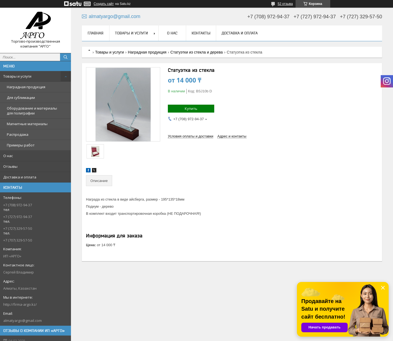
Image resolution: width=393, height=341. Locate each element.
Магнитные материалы (27, 123)
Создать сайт (104, 4)
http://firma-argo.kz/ (20, 304)
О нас (8, 155)
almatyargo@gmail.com (22, 320)
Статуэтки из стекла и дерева (196, 52)
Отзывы (10, 166)
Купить (191, 108)
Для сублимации (21, 97)
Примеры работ (21, 145)
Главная (95, 33)
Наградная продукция (26, 86)
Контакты (201, 33)
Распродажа (17, 134)
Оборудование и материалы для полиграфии (32, 111)
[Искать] (65, 57)
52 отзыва (285, 4)
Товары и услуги (17, 76)
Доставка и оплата (19, 177)
